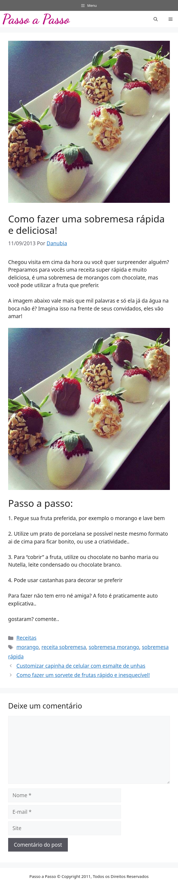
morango (27, 647)
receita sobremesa (64, 647)
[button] (155, 19)
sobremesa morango (114, 647)
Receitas (26, 637)
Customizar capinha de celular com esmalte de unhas (80, 665)
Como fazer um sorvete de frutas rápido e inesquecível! (83, 675)
